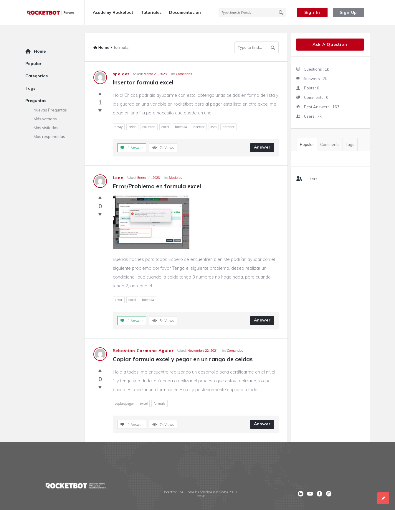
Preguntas (35, 92)
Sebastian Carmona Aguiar (143, 342)
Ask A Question (330, 36)
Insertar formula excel (143, 74)
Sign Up (348, 12)
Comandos (184, 65)
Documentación (185, 12)
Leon (118, 169)
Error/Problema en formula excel (157, 177)
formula (181, 118)
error (119, 291)
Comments (330, 136)
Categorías (36, 67)
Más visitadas (46, 119)
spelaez (121, 65)
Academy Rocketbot (113, 12)
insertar (199, 118)
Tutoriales (151, 12)
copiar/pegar (124, 395)
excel (165, 118)
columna (148, 118)
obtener (228, 118)
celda (132, 118)
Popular (307, 136)
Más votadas (45, 110)
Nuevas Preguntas (50, 101)
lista (214, 118)
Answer (262, 138)
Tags (350, 136)
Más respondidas (49, 128)
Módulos (175, 169)
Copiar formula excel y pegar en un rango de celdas (183, 350)
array (119, 118)
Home (40, 43)
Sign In (312, 12)
